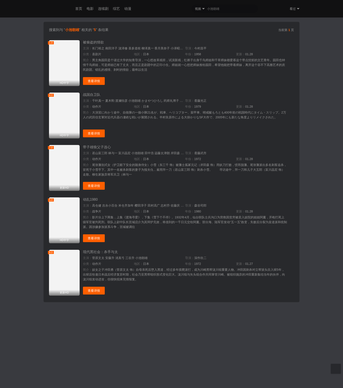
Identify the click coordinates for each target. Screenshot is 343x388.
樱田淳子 (141, 377)
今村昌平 (200, 220)
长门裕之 (98, 220)
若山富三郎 (99, 324)
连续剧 (103, 8)
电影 (90, 8)
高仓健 (96, 377)
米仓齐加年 (126, 377)
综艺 (116, 8)
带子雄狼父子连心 (97, 319)
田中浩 (149, 324)
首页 (78, 8)
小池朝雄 (134, 272)
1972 (197, 330)
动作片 (96, 278)
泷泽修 (123, 220)
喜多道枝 (134, 220)
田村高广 (154, 377)
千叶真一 (98, 272)
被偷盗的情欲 (93, 214)
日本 (146, 226)
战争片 (96, 383)
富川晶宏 (124, 324)
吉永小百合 (109, 377)
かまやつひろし (152, 272)
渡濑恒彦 (121, 272)
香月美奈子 (162, 220)
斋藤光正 (200, 272)
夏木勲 (109, 272)
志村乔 (165, 377)
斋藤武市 (200, 324)
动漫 (127, 8)
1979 (197, 278)
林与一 (112, 324)
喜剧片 (96, 226)
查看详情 (94, 252)
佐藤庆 (175, 377)
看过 (294, 9)
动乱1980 (90, 371)
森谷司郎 (200, 377)
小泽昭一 (177, 220)
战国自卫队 (91, 266)
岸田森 (175, 324)
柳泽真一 (148, 220)
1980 (197, 383)
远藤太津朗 (162, 324)
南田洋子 (111, 220)
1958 (197, 226)
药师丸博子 (171, 272)
